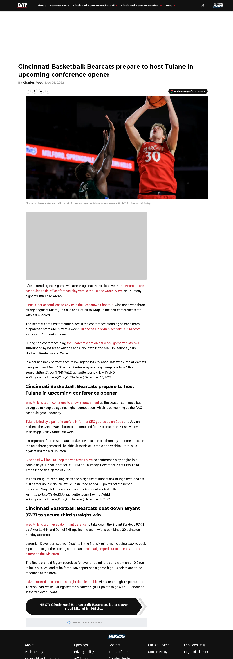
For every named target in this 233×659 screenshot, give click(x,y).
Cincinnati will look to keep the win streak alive (59, 460)
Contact (114, 645)
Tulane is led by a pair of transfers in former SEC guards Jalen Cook (74, 422)
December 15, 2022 (98, 377)
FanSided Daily (195, 645)
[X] (204, 5)
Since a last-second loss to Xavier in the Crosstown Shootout (69, 305)
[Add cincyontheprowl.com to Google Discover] (188, 91)
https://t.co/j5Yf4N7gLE (54, 372)
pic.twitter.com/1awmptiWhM (88, 494)
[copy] (47, 91)
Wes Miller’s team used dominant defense (56, 524)
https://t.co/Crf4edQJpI (49, 494)
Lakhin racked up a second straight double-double (62, 582)
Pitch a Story (34, 652)
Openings (81, 645)
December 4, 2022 (97, 499)
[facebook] (211, 5)
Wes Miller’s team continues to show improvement (62, 402)
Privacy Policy (84, 652)
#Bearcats (138, 362)
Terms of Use (118, 652)
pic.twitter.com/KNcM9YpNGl (93, 372)
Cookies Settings (86, 248)
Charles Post (33, 82)
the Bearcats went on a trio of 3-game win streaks (103, 343)
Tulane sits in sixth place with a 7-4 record (110, 329)
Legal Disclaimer (196, 652)
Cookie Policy (157, 652)
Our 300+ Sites (158, 645)
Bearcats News (59, 5)
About (41, 5)
